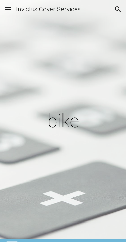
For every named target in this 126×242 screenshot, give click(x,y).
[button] (8, 9)
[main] (63, 121)
